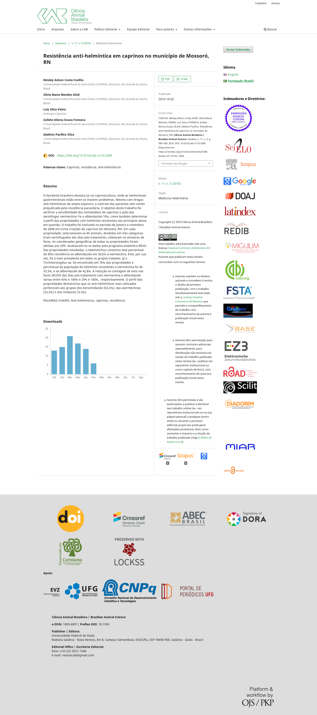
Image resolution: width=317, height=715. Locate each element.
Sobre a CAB (79, 29)
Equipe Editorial (138, 29)
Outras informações (198, 29)
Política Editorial (106, 29)
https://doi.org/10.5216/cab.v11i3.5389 (84, 155)
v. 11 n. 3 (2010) (81, 43)
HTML (184, 79)
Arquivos (58, 29)
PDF (167, 79)
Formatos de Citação (174, 163)
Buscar (270, 29)
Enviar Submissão (238, 49)
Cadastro (261, 3)
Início (41, 29)
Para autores (165, 29)
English (233, 74)
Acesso (275, 3)
